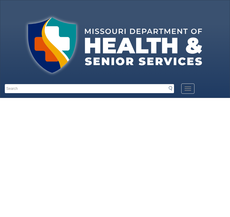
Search (172, 88)
